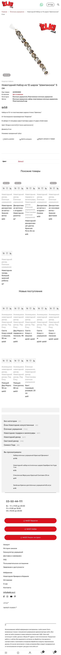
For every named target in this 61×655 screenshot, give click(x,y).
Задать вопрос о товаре (47, 139)
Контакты (7, 588)
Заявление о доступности (13, 567)
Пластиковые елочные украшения (40, 97)
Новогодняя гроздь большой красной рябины (7, 276)
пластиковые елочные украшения (45, 99)
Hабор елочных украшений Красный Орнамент (31, 456)
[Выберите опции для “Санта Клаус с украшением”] (38, 308)
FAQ (4, 560)
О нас (5, 584)
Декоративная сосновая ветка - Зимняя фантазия (54, 211)
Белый (20, 162)
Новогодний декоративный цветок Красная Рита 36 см (30, 226)
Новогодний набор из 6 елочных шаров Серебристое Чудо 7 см (35, 466)
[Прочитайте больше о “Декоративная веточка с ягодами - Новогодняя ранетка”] (15, 188)
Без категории (10, 421)
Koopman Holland (7, 81)
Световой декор (11, 441)
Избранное (7, 573)
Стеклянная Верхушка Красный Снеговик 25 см (31, 475)
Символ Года (9, 445)
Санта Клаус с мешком (28, 333)
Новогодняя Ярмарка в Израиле (16, 577)
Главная (4, 12)
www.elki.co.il (33, 646)
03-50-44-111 (14, 501)
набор (30, 99)
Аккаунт (6, 545)
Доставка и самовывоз (12, 556)
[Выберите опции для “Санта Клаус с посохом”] (50, 308)
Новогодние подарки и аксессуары (30, 197)
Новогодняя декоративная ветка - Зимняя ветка (7, 211)
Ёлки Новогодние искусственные (19, 425)
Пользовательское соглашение (15, 564)
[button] (27, 188)
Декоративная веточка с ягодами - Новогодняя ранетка (18, 211)
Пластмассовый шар (20, 101)
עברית (50, 5)
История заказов (10, 549)
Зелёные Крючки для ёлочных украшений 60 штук (32, 485)
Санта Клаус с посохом (52, 333)
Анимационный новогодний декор (8, 317)
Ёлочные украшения (17, 12)
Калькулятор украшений (13, 552)
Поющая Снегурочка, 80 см (18, 385)
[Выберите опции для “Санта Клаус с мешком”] (27, 308)
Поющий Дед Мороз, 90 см (6, 385)
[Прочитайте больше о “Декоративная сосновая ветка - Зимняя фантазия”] (50, 188)
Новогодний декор (12, 437)
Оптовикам (7, 580)
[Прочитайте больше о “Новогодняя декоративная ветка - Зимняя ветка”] (3, 188)
